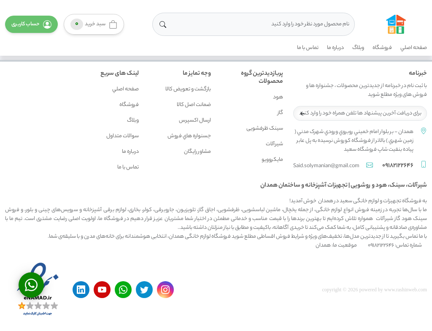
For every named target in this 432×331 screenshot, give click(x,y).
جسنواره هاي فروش (189, 136)
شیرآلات (274, 144)
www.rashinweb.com (405, 290)
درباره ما (335, 47)
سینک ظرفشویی (264, 128)
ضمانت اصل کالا (194, 104)
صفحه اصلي (413, 47)
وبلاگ (358, 47)
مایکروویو (272, 159)
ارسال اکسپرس (195, 120)
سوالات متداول (122, 136)
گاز (280, 113)
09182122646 (397, 166)
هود (278, 97)
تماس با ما (308, 47)
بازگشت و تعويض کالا (188, 89)
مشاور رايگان (197, 151)
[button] (31, 24)
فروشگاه (382, 47)
